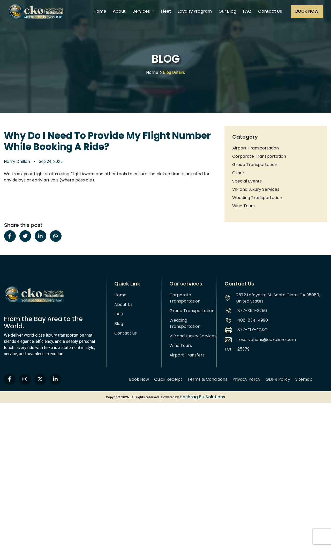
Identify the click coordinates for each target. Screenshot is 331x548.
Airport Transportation (255, 148)
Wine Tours (243, 206)
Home (100, 11)
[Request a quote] (307, 11)
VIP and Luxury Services (255, 189)
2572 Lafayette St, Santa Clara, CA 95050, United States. (278, 298)
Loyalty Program (195, 11)
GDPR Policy (278, 379)
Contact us (125, 333)
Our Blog (227, 11)
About (119, 11)
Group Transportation (254, 165)
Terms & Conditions (207, 379)
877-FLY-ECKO (252, 330)
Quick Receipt (168, 379)
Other (238, 173)
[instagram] (25, 379)
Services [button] (141, 11)
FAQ (247, 11)
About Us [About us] (123, 304)
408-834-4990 (252, 320)
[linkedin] (55, 379)
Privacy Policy (246, 379)
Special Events (247, 181)
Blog (118, 324)
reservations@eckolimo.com (266, 340)
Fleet (166, 11)
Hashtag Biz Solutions (202, 397)
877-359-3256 (252, 311)
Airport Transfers (187, 355)
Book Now (139, 379)
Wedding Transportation (257, 198)
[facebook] (10, 379)
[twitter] (40, 379)
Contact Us (270, 11)
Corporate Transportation (259, 156)
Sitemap (303, 379)
